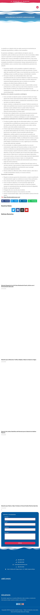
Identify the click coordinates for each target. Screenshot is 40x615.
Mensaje (7, 532)
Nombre (7, 517)
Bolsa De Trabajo (25, 612)
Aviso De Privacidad (15, 612)
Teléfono (7, 527)
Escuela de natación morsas (15, 610)
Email (6, 522)
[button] (37, 7)
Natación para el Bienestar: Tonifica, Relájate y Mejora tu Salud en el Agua (18, 359)
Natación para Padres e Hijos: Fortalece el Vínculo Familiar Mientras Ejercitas (19, 506)
